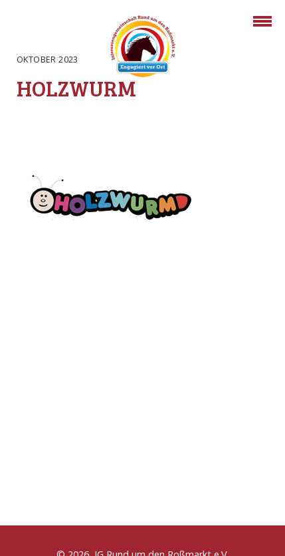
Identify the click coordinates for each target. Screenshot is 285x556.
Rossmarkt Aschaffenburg (143, 48)
